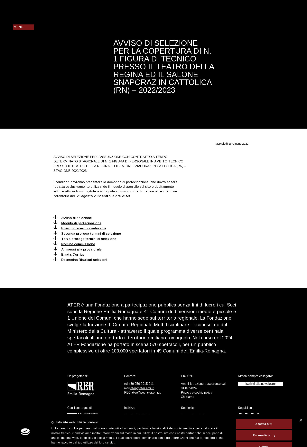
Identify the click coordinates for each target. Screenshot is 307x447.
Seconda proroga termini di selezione (87, 233)
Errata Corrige (69, 254)
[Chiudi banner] (301, 406)
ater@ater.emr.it (142, 388)
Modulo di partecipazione (77, 223)
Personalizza (264, 421)
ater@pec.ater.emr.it (146, 392)
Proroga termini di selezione (79, 228)
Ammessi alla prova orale (77, 249)
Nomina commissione (74, 244)
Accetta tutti (263, 410)
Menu (18, 27)
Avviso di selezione (72, 218)
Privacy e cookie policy (196, 392)
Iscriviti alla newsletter (260, 383)
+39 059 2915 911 (141, 383)
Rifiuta (263, 432)
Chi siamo (187, 396)
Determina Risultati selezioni (80, 260)
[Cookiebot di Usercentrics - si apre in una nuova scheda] (25, 439)
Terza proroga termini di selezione (84, 239)
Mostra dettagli (61, 439)
